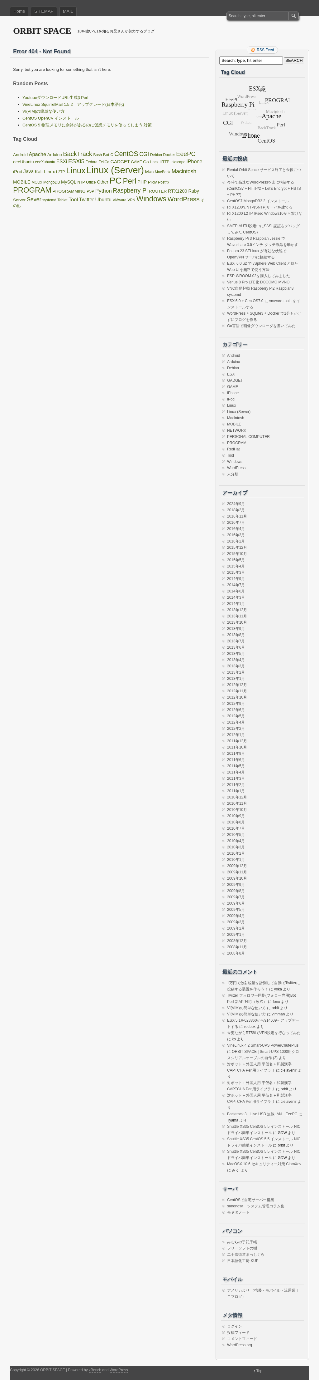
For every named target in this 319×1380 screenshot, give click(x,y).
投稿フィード (238, 1332)
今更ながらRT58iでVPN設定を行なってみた (264, 1033)
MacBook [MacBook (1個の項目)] (162, 172)
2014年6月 (236, 591)
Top (259, 1371)
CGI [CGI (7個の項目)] (144, 154)
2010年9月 (236, 816)
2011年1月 (236, 791)
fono (276, 1001)
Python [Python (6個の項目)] (103, 191)
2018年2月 (236, 510)
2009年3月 (236, 922)
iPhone (233, 393)
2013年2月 (236, 672)
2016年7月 (236, 522)
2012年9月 (236, 703)
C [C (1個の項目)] (112, 155)
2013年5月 (236, 653)
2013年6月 (236, 647)
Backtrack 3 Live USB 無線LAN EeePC (262, 1114)
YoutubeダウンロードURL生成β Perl (55, 97)
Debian (233, 368)
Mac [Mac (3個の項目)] (149, 171)
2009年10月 (237, 878)
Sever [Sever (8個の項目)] (34, 199)
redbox (250, 1026)
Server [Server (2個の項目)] (19, 200)
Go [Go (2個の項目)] (146, 162)
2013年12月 (237, 610)
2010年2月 (236, 853)
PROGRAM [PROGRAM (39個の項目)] (32, 190)
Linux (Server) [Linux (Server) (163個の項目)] (115, 170)
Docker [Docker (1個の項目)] (169, 155)
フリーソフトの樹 (242, 1248)
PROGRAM (236, 443)
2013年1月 (236, 678)
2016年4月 (236, 529)
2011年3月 (236, 778)
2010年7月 (236, 828)
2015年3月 (236, 572)
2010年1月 (236, 859)
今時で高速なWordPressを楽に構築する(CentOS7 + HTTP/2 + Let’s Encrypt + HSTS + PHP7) (264, 188)
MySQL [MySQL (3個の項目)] (68, 181)
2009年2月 (236, 928)
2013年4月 (236, 660)
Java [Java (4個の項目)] (28, 171)
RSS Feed (265, 50)
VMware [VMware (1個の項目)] (119, 200)
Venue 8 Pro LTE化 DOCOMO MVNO (258, 282)
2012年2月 (236, 728)
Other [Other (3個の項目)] (102, 181)
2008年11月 (237, 947)
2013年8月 (236, 635)
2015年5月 (236, 560)
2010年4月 (236, 841)
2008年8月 (236, 953)
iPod (231, 399)
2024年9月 (236, 504)
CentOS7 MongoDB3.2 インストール (258, 201)
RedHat (233, 449)
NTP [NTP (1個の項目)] (81, 182)
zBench (95, 1370)
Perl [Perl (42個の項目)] (129, 181)
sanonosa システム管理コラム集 (255, 1206)
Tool (230, 455)
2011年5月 (236, 766)
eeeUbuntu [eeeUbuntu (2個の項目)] (23, 162)
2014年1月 (236, 604)
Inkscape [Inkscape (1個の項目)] (177, 162)
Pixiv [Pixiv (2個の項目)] (152, 182)
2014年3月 (236, 597)
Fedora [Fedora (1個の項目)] (92, 162)
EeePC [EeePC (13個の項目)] (185, 153)
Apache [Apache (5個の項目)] (37, 154)
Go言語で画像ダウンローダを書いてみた (261, 326)
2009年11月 (237, 872)
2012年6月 (236, 710)
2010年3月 (236, 847)
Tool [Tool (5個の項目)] (73, 199)
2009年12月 (237, 866)
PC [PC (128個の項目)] (115, 180)
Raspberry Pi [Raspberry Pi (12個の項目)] (130, 190)
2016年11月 (237, 516)
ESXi (231, 374)
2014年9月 (236, 579)
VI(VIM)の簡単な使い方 (43, 111)
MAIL (68, 11)
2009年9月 (236, 884)
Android (233, 355)
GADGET (235, 380)
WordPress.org (239, 1345)
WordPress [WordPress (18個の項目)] (184, 199)
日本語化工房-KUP (243, 1261)
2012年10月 (237, 697)
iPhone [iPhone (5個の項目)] (194, 161)
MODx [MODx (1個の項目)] (36, 182)
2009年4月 (236, 916)
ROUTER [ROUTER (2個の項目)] (158, 191)
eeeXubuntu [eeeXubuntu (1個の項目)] (45, 162)
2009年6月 (236, 903)
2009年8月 (236, 891)
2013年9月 (236, 628)
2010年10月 (237, 810)
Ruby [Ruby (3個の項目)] (193, 191)
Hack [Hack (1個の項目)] (154, 162)
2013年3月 (236, 666)
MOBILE (234, 424)
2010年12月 (237, 797)
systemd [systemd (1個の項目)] (49, 200)
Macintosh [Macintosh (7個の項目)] (184, 171)
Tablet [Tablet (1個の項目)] (62, 200)
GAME (232, 387)
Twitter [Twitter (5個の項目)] (86, 199)
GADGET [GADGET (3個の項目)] (120, 161)
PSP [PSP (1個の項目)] (90, 191)
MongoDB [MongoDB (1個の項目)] (51, 182)
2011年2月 (236, 785)
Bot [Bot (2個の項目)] (106, 154)
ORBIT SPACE (42, 31)
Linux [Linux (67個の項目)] (75, 170)
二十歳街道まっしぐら (245, 1254)
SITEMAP (43, 11)
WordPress (236, 468)
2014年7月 (236, 585)
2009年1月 (236, 934)
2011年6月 (236, 760)
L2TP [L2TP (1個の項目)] (60, 172)
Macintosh (235, 418)
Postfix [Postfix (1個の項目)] (163, 182)
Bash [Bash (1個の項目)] (97, 155)
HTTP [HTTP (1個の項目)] (164, 162)
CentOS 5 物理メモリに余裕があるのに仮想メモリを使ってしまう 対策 (87, 125)
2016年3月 (236, 535)
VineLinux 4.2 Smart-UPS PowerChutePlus (262, 1045)
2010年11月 (237, 803)
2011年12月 (237, 741)
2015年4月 (236, 566)
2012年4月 (236, 722)
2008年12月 (237, 941)
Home (19, 11)
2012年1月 (236, 735)
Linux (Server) (238, 412)
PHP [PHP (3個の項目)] (142, 181)
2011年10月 (237, 747)
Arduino (233, 362)
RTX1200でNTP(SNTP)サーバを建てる (260, 207)
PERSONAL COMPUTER (248, 437)
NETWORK (236, 430)
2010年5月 (236, 834)
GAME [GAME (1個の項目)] (136, 162)
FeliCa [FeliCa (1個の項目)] (103, 162)
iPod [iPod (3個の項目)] (17, 171)
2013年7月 (236, 641)
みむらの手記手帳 (242, 1242)
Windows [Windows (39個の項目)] (151, 198)
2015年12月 (237, 547)
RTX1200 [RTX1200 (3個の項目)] (177, 191)
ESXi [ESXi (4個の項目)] (61, 161)
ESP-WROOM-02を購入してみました (258, 276)
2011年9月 (236, 753)
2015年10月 (237, 554)
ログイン (234, 1326)
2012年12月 (237, 685)
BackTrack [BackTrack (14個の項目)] (77, 153)
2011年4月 (236, 772)
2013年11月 (237, 616)
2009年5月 (236, 909)
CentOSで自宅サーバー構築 (250, 1200)
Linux (231, 405)
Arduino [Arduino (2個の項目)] (54, 154)
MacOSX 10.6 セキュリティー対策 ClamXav (264, 1164)
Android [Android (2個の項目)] (20, 154)
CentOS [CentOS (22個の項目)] (126, 154)
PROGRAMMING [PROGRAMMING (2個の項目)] (69, 191)
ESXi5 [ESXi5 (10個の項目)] (76, 161)
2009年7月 (236, 897)
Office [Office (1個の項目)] (91, 182)
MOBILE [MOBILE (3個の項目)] (22, 181)
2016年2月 (236, 541)
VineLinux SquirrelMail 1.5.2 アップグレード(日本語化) (73, 104)
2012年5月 (236, 716)
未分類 (232, 474)
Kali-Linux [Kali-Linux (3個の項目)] (45, 171)
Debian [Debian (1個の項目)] (156, 155)
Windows (234, 461)
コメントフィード (242, 1339)
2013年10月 (237, 622)
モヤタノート (238, 1212)
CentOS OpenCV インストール (50, 118)
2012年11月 (237, 691)
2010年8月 (236, 822)
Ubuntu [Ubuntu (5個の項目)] (103, 199)
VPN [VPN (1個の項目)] (131, 200)
